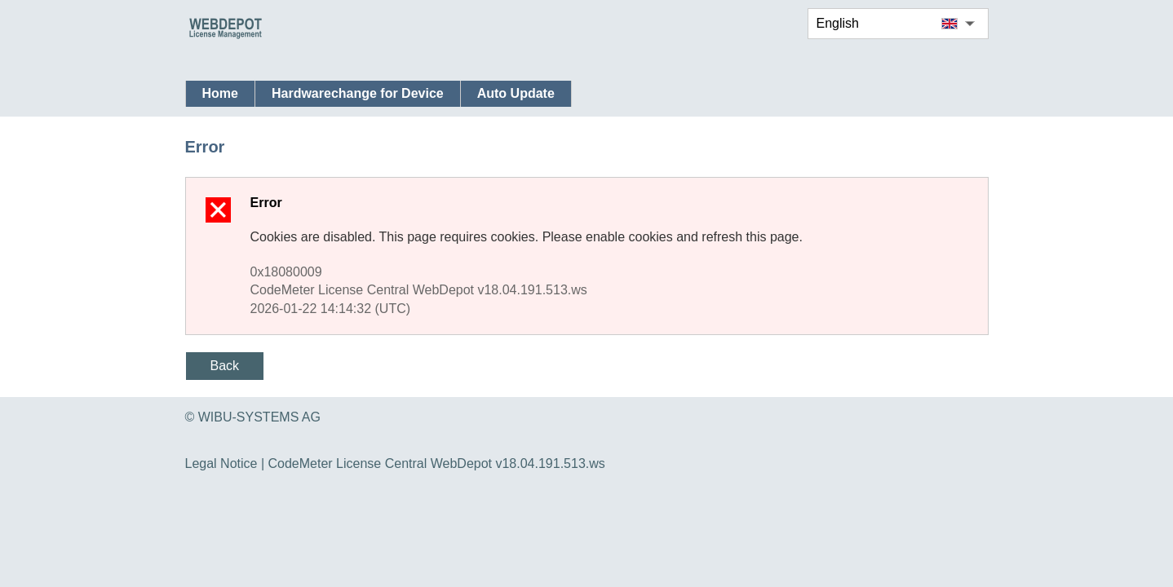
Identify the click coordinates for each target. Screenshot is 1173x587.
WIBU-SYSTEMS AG (259, 417)
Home (220, 93)
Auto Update (516, 93)
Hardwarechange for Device (358, 93)
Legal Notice (221, 463)
